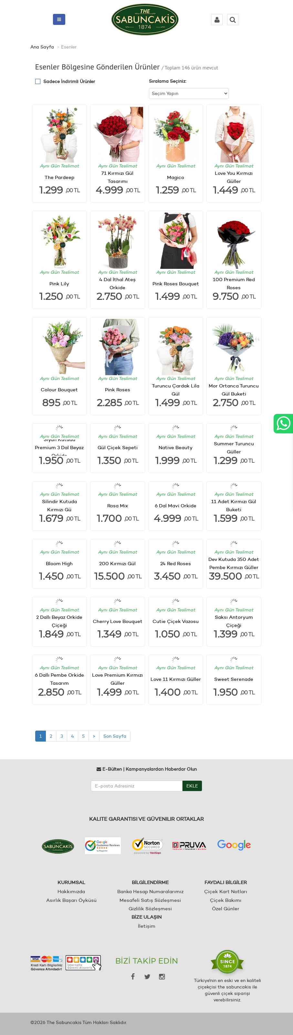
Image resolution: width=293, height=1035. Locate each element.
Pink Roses (117, 389)
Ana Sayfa (42, 47)
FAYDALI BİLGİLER (225, 882)
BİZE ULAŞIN (146, 917)
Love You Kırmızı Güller (234, 177)
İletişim (146, 926)
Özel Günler (225, 908)
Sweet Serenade (233, 679)
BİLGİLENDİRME (150, 882)
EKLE (192, 786)
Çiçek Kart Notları (225, 891)
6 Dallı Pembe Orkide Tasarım (59, 679)
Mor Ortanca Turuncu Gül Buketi (234, 390)
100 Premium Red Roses (234, 283)
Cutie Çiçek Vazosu (175, 621)
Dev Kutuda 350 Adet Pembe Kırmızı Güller (233, 563)
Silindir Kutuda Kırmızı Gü (59, 505)
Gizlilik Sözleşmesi (150, 908)
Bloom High (59, 563)
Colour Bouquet (59, 389)
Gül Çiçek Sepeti (118, 447)
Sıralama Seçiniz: (167, 81)
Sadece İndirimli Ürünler (69, 81)
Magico (175, 177)
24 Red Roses (175, 563)
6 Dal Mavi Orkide (175, 505)
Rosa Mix (117, 505)
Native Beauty (176, 447)
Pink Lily (59, 283)
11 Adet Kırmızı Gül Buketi (233, 505)
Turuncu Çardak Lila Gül (175, 390)
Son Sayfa (114, 736)
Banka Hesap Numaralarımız (150, 891)
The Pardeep (59, 177)
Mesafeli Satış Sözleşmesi (150, 900)
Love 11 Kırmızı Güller (176, 679)
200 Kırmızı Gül (117, 563)
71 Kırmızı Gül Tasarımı (117, 177)
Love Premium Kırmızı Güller (117, 679)
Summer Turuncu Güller (234, 447)
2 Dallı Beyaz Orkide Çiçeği (59, 621)
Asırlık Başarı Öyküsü (71, 900)
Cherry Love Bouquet (117, 621)
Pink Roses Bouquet (175, 283)
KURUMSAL (71, 882)
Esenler (69, 47)
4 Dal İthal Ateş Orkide (117, 283)
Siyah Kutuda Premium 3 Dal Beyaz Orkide (59, 447)
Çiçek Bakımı (225, 900)
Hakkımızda (71, 891)
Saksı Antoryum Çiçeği (234, 621)
